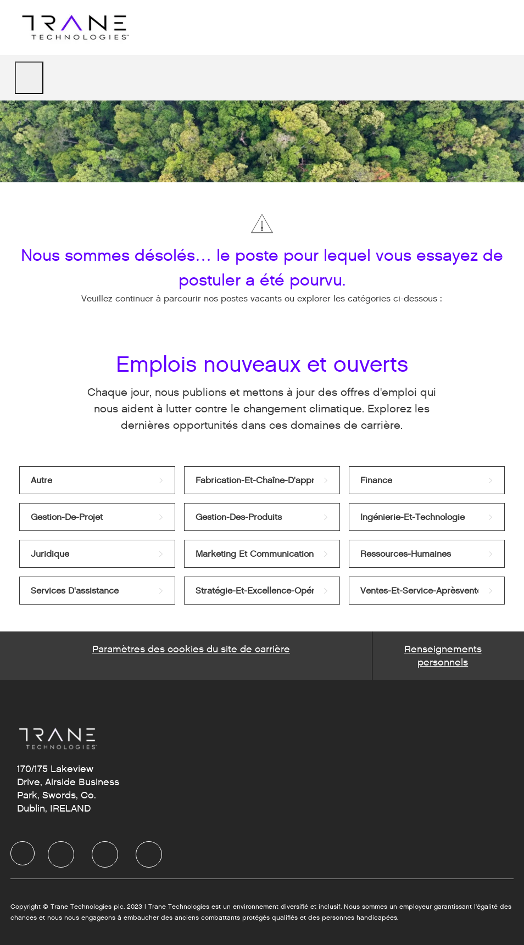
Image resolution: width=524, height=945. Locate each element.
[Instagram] (149, 854)
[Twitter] (105, 854)
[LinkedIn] (61, 854)
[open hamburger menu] (29, 77)
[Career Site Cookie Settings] (191, 655)
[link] (97, 480)
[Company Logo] (74, 27)
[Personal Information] (443, 655)
